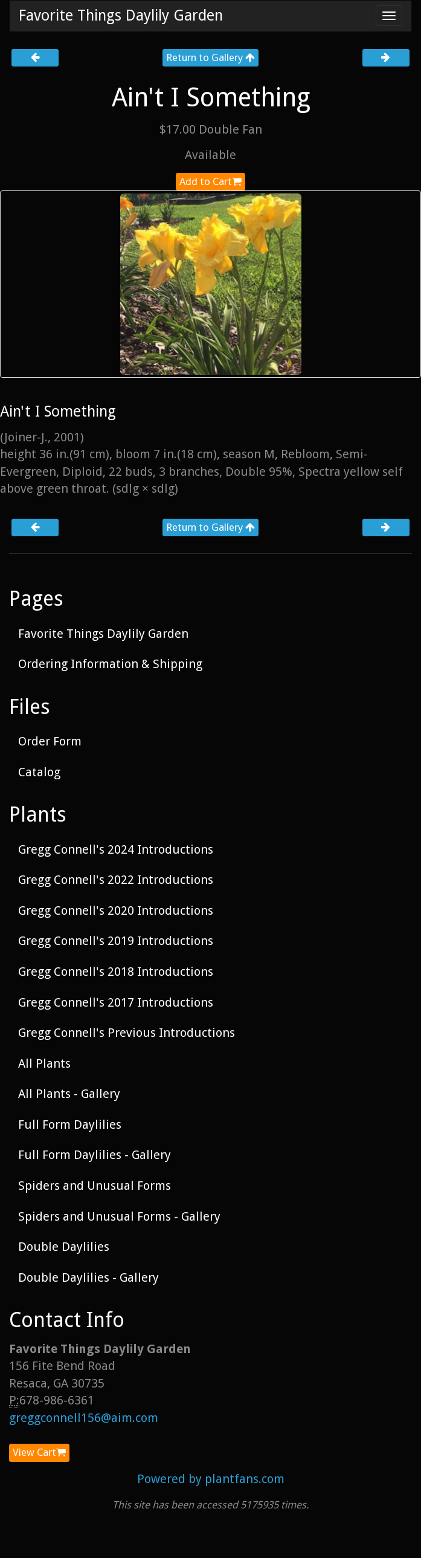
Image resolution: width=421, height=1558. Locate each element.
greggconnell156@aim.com (83, 1417)
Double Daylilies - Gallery (88, 1277)
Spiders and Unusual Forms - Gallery (119, 1216)
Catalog (39, 772)
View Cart (39, 1452)
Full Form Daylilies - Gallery (94, 1154)
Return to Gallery (210, 57)
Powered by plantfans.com (210, 1479)
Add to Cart (210, 181)
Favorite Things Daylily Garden (121, 15)
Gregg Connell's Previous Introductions (126, 1032)
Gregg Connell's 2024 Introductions (115, 849)
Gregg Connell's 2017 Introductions (115, 1002)
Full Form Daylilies (69, 1124)
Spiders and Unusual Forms (94, 1185)
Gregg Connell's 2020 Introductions (115, 910)
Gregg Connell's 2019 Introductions (115, 940)
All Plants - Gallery (69, 1093)
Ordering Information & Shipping (110, 664)
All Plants (44, 1063)
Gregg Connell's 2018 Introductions (115, 971)
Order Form (50, 741)
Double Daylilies (63, 1246)
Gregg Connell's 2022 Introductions (115, 879)
